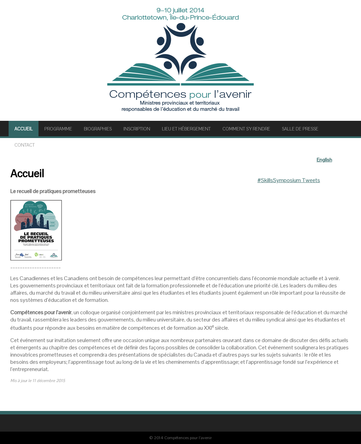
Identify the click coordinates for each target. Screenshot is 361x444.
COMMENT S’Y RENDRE (246, 129)
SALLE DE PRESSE (300, 129)
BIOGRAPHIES (98, 129)
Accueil (23, 129)
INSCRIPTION (136, 129)
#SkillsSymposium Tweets (289, 180)
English (324, 160)
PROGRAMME (58, 129)
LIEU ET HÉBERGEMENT (186, 129)
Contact (24, 145)
